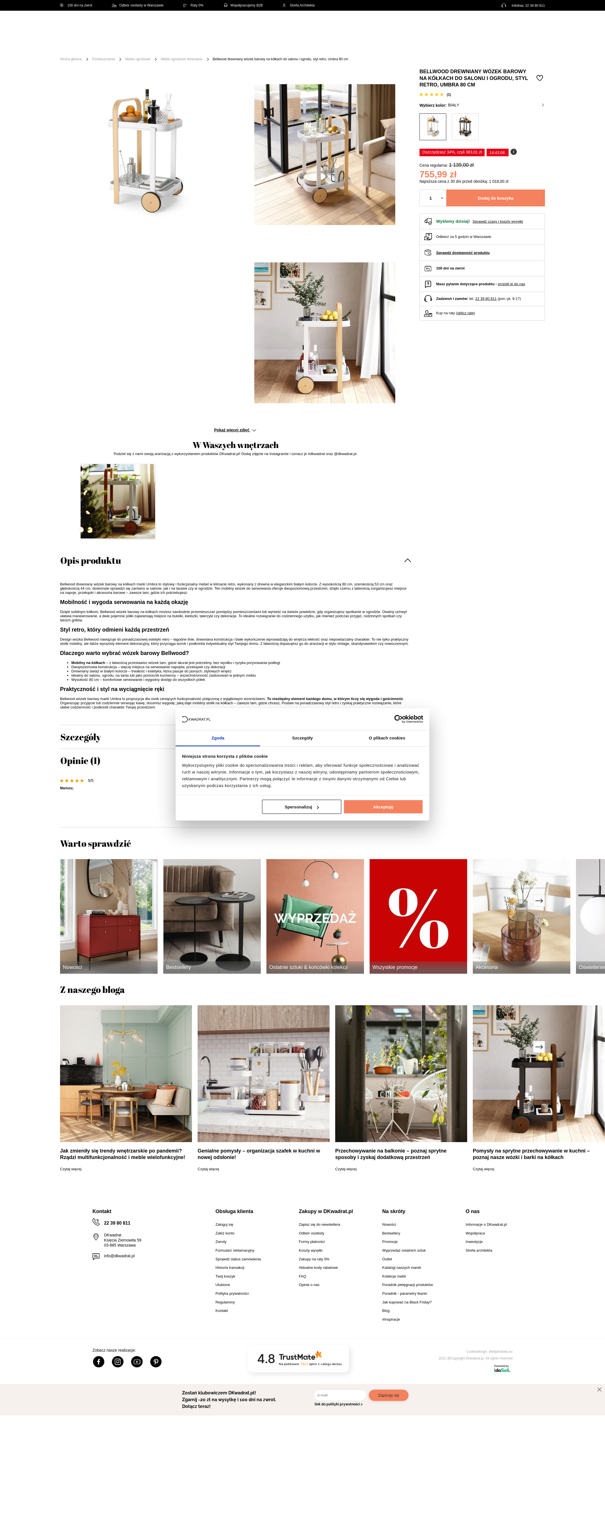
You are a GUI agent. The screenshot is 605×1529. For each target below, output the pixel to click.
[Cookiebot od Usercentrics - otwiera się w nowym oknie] (398, 719)
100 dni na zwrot (76, 5)
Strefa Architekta (298, 5)
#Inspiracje (451, 45)
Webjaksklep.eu (501, 1352)
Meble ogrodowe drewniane (181, 59)
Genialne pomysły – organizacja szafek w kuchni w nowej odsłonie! (259, 1154)
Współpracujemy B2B (243, 5)
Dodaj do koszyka (496, 198)
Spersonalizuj (302, 806)
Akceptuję (383, 806)
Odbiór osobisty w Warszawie (138, 5)
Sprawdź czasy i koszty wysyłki (497, 221)
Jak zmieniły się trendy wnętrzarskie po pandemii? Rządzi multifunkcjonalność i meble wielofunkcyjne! (122, 1154)
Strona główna (71, 59)
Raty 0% (193, 5)
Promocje (419, 45)
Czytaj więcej (70, 1169)
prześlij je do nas (511, 284)
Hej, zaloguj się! (489, 24)
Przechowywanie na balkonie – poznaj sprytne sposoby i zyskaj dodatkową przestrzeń (391, 1154)
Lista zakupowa (518, 20)
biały (496, 105)
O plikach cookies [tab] (387, 737)
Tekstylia (331, 45)
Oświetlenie (363, 45)
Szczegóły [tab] (302, 737)
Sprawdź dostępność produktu (463, 253)
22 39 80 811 (535, 6)
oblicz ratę (465, 313)
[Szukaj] (301, 24)
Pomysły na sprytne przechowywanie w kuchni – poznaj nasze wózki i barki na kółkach (531, 1154)
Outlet (392, 45)
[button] (118, 501)
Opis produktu (90, 560)
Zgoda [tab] (217, 737)
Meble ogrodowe (137, 59)
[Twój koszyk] (535, 24)
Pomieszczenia (103, 59)
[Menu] (79, 46)
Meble (104, 45)
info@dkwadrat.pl (119, 1256)
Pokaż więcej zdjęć (235, 430)
